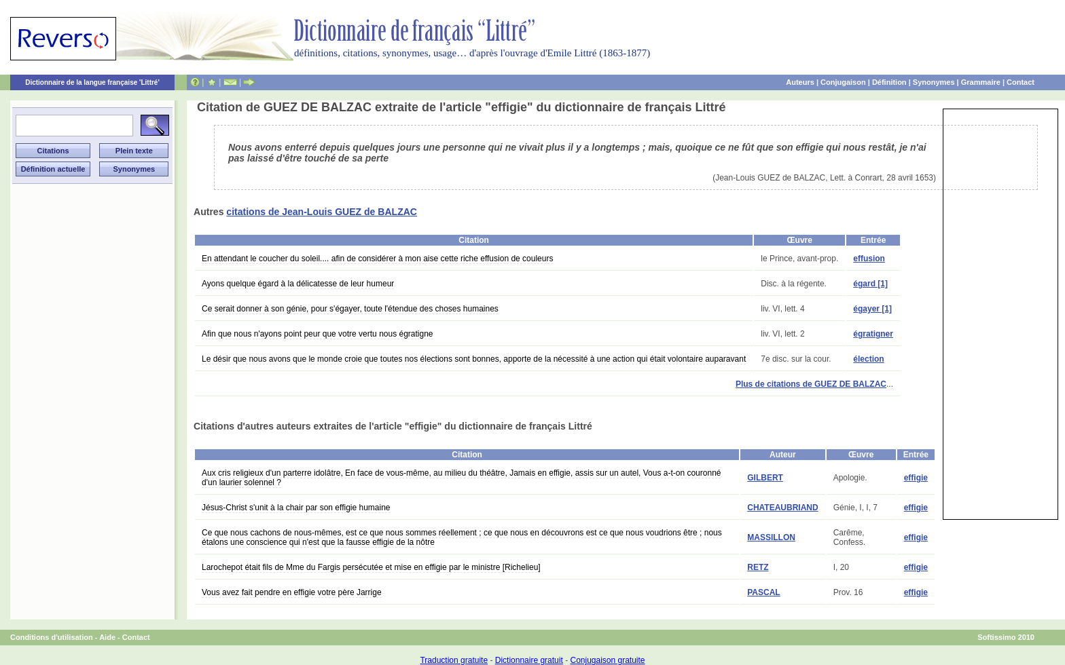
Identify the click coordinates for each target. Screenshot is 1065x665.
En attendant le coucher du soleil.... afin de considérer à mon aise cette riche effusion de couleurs (377, 258)
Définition (889, 82)
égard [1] (870, 283)
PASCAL (763, 592)
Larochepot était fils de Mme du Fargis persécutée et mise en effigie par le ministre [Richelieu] (371, 567)
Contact (1020, 82)
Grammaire (980, 82)
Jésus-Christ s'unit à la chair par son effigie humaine (296, 507)
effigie (916, 477)
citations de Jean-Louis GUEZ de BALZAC (321, 211)
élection (868, 359)
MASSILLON (771, 537)
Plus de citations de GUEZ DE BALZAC (811, 384)
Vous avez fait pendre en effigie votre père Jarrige (292, 592)
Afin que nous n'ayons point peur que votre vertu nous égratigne (317, 334)
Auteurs (800, 82)
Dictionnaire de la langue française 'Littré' (92, 82)
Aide (107, 637)
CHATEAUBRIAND (782, 507)
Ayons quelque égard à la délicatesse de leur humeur (298, 283)
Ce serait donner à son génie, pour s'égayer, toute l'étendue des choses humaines (350, 309)
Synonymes (934, 82)
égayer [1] (872, 309)
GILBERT (765, 477)
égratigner (873, 334)
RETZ (757, 567)
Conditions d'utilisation (51, 637)
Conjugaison (843, 82)
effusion (869, 258)
